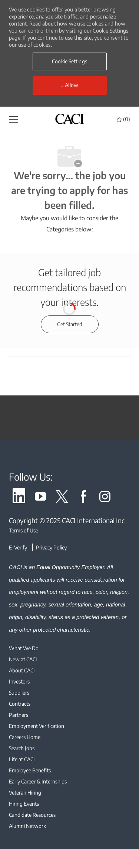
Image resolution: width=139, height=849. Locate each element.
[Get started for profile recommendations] (70, 324)
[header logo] (69, 118)
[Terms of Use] (69, 530)
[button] (13, 119)
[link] (19, 498)
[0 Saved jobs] (123, 119)
